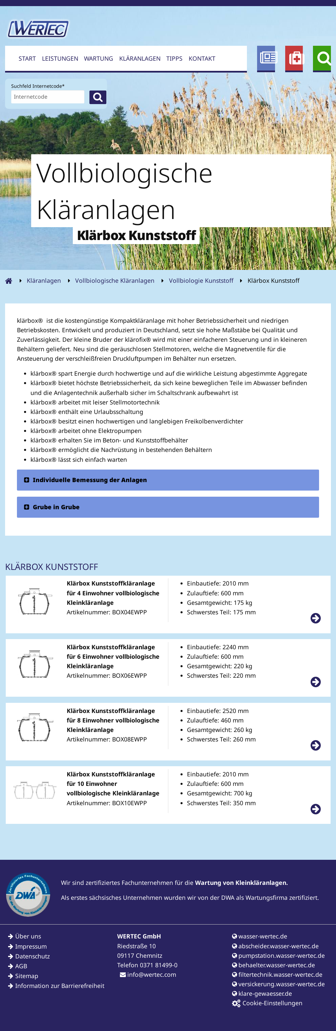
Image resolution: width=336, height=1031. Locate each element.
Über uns (28, 936)
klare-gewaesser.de (262, 993)
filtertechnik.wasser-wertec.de (277, 974)
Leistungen (60, 58)
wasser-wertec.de (259, 936)
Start (27, 58)
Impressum (31, 946)
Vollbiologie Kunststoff (201, 280)
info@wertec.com (148, 974)
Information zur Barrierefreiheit (59, 986)
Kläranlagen (140, 58)
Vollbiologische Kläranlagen (114, 280)
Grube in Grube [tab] (51, 507)
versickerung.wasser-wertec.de (278, 984)
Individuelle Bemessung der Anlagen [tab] (85, 480)
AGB (21, 966)
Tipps (174, 58)
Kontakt (202, 58)
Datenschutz (32, 956)
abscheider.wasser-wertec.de (275, 946)
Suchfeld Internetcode (38, 85)
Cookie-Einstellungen (267, 1003)
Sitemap (26, 976)
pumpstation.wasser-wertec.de (278, 955)
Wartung (98, 58)
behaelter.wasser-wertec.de (273, 965)
